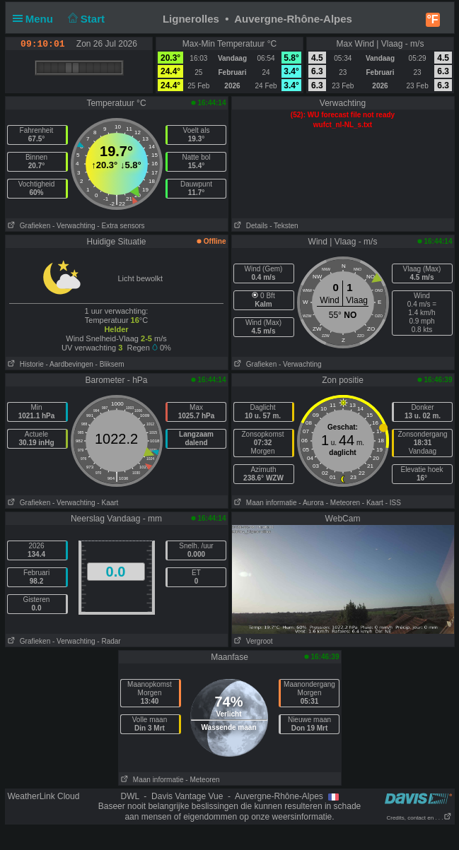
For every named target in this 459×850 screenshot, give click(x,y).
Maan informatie (264, 503)
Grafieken (28, 226)
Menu (36, 19)
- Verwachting (73, 226)
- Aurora (311, 503)
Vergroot (252, 641)
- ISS (393, 503)
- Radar (108, 641)
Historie (25, 364)
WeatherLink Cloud (44, 796)
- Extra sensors (120, 226)
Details (250, 226)
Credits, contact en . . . (418, 818)
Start (84, 19)
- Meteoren (343, 503)
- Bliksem (109, 364)
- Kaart (107, 503)
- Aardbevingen (69, 364)
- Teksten (283, 226)
